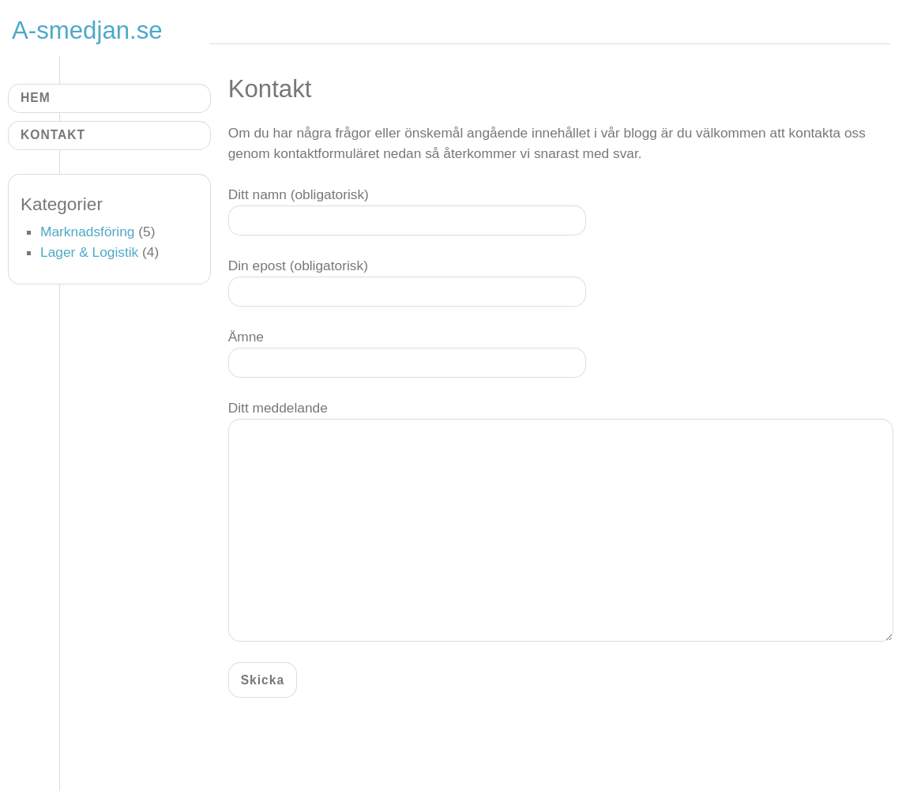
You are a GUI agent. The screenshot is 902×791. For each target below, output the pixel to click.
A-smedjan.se (87, 30)
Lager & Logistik (89, 252)
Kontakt (53, 134)
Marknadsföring (87, 231)
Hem (36, 97)
